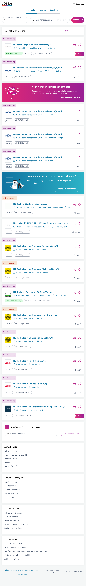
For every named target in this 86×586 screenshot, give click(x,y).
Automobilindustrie (12, 490)
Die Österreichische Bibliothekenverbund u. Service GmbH (28, 551)
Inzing (50, 115)
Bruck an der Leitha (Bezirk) (15, 455)
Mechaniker (9, 497)
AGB (36, 570)
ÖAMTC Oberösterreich (25, 250)
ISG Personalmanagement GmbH (29, 71)
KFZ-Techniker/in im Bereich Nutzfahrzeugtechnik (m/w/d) (39, 407)
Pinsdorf (43, 250)
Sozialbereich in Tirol (13, 528)
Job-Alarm (54, 10)
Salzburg (71, 207)
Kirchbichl (52, 161)
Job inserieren (18, 570)
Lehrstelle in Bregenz (13, 513)
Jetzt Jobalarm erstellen (70, 98)
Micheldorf (44, 273)
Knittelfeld (36, 387)
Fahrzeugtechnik (11, 493)
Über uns (8, 570)
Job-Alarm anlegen (71, 433)
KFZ (19, 31)
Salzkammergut (10, 451)
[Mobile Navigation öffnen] (82, 4)
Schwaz (7, 462)
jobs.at (53, 570)
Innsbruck (36, 364)
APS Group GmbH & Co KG (26, 410)
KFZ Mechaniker (10, 482)
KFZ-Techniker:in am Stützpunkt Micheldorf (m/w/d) (36, 269)
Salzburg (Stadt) (61, 227)
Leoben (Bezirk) (10, 466)
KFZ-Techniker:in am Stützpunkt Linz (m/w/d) (33, 338)
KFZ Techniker (10, 486)
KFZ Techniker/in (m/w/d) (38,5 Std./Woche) (32, 292)
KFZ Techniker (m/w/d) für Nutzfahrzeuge (32, 45)
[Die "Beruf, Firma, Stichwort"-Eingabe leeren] (25, 20)
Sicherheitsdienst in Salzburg (16, 524)
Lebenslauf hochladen (66, 189)
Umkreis (60, 20)
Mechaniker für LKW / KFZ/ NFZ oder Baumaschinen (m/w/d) (40, 223)
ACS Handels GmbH (12, 559)
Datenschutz (22, 574)
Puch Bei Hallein (54, 71)
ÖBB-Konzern (21, 364)
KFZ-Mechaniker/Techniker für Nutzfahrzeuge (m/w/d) (37, 67)
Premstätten (55, 48)
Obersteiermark (10, 459)
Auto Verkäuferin (11, 517)
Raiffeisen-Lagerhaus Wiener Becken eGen (33, 295)
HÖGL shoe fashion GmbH (15, 548)
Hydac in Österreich (12, 520)
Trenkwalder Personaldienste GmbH (30, 48)
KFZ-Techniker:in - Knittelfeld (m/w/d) (30, 384)
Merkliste (42, 10)
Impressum (29, 570)
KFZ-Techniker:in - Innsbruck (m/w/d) (29, 361)
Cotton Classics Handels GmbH (17, 555)
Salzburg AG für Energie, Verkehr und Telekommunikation (39, 207)
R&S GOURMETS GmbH (13, 544)
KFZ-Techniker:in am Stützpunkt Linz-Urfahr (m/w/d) (36, 315)
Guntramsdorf (61, 295)
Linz (41, 318)
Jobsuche (31, 10)
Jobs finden (78, 20)
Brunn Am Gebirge (55, 138)
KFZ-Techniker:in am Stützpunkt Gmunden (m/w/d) (35, 246)
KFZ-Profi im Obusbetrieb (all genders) (30, 204)
